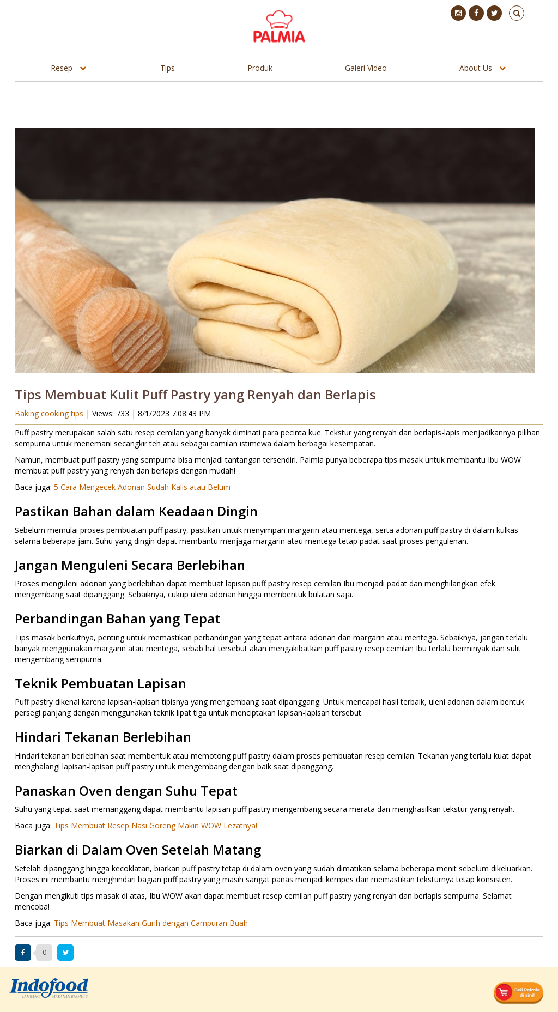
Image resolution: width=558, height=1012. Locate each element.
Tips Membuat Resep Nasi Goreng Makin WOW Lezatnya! (155, 825)
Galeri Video (366, 68)
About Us (475, 68)
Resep (61, 68)
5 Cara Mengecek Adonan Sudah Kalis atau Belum (142, 487)
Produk (259, 68)
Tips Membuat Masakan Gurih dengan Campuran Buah (151, 923)
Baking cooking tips (50, 413)
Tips (167, 68)
